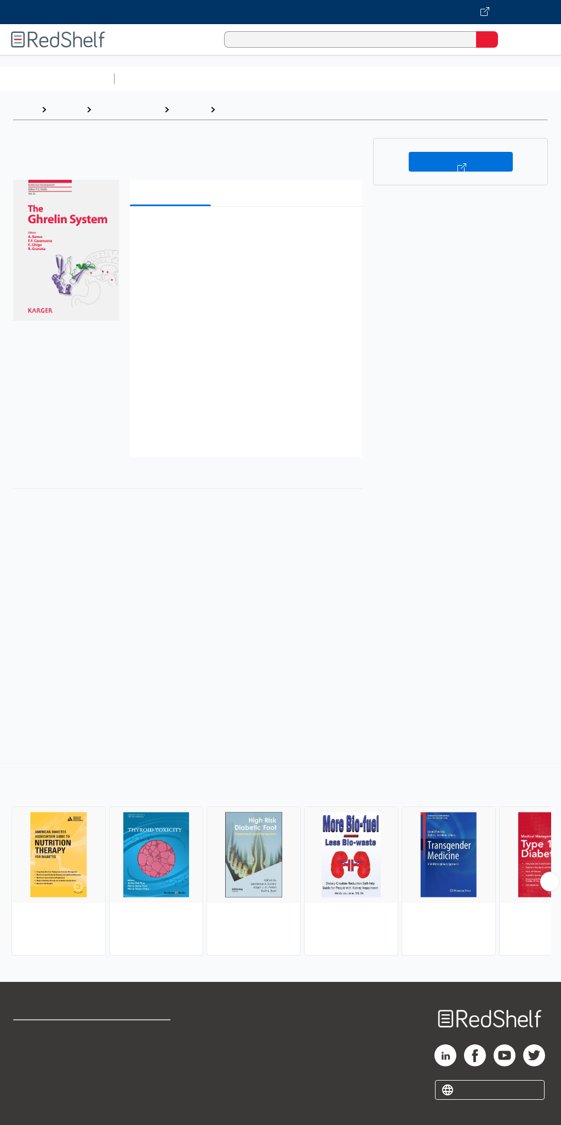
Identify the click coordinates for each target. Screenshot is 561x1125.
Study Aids (148, 78)
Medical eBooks (127, 109)
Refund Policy (144, 1057)
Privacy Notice (41, 1081)
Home (24, 109)
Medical (189, 109)
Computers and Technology (313, 78)
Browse (66, 109)
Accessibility (143, 1081)
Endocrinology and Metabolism (283, 109)
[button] (245, 231)
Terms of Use (144, 1033)
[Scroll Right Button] (550, 881)
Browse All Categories (57, 78)
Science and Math (215, 78)
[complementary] (280, 860)
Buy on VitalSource (461, 162)
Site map (30, 1105)
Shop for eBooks (45, 1033)
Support (28, 1057)
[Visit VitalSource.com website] (280, 12)
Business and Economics (425, 78)
